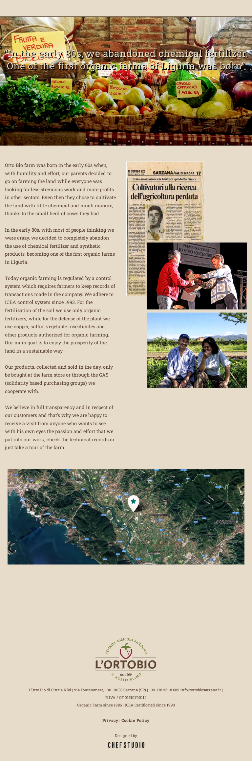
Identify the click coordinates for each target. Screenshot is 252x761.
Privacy (110, 720)
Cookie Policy (135, 720)
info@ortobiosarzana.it (200, 689)
